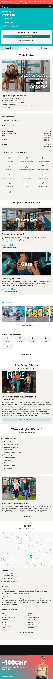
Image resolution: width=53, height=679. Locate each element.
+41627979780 (8, 578)
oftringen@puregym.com (11, 581)
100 (26, 3)
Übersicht (9, 48)
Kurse (27, 48)
